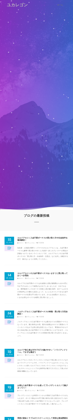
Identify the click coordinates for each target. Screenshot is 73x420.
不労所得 (41, 243)
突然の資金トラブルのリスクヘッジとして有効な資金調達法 (42, 418)
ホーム (60, 5)
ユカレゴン (17, 4)
